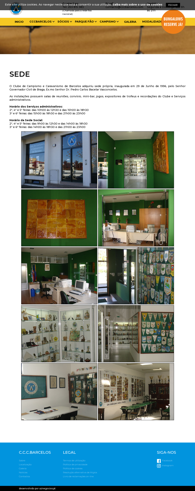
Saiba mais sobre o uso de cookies (137, 4)
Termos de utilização (74, 460)
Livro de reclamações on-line (78, 476)
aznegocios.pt (47, 488)
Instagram (168, 465)
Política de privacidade (75, 464)
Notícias (23, 472)
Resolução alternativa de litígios (80, 472)
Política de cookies (72, 468)
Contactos (24, 476)
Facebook (167, 460)
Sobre (22, 460)
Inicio (19, 21)
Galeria (130, 21)
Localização (25, 464)
